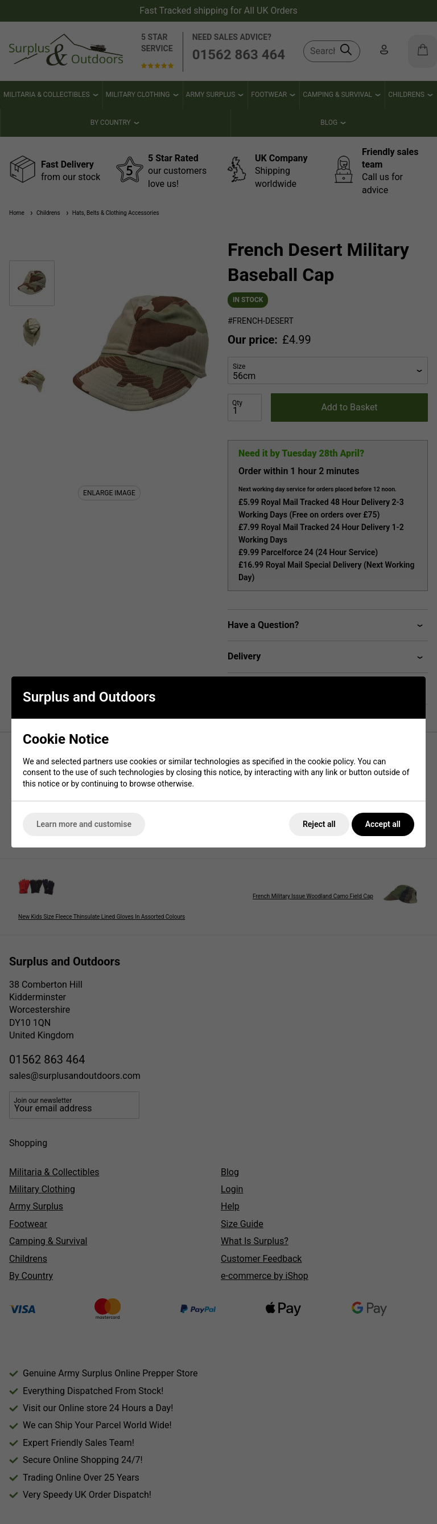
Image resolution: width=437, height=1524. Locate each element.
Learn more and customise (83, 824)
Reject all (319, 824)
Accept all (383, 824)
